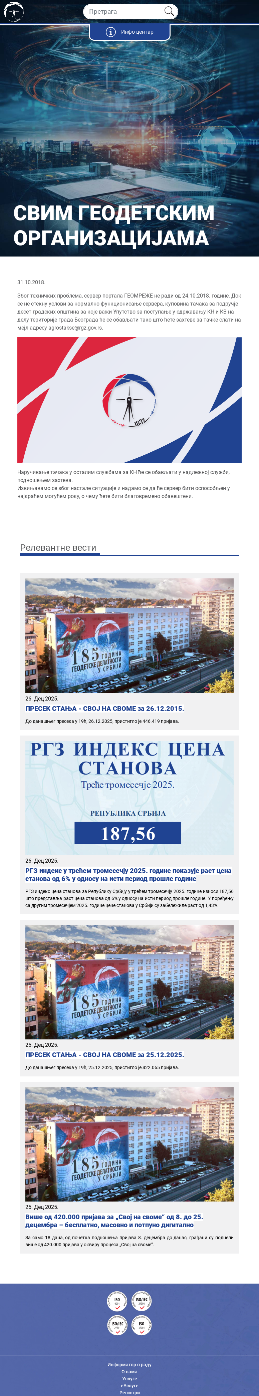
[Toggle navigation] (248, 11)
